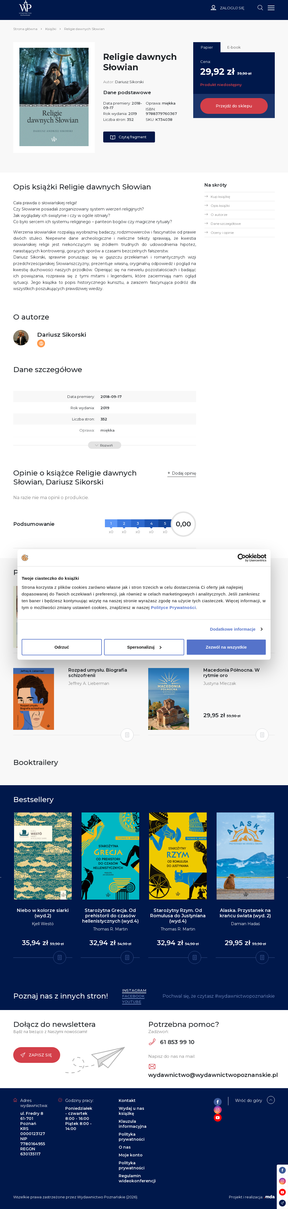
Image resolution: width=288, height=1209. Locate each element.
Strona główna (25, 29)
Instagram (134, 990)
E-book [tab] (234, 47)
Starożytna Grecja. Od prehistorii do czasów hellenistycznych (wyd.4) (110, 916)
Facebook (133, 996)
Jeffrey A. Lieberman (88, 683)
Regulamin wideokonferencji (137, 1178)
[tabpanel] (42, 885)
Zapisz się (36, 1055)
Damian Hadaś (245, 923)
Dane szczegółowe (226, 223)
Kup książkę (220, 196)
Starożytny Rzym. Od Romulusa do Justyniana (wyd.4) (178, 916)
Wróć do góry (248, 1100)
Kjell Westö (43, 923)
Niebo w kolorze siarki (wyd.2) (43, 913)
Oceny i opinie (222, 232)
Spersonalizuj (144, 646)
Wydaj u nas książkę (131, 1111)
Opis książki (220, 205)
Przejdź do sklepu (234, 105)
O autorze (219, 214)
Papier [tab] (207, 47)
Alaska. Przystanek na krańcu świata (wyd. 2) (245, 913)
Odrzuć (62, 646)
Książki (50, 29)
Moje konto (131, 1155)
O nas (125, 1147)
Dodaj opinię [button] (184, 473)
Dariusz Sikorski (129, 82)
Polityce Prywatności (173, 607)
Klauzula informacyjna (133, 1124)
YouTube (131, 1001)
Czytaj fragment (128, 137)
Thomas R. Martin (110, 929)
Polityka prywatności (132, 1137)
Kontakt (127, 1100)
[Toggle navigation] (260, 7)
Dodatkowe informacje (233, 629)
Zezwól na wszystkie (226, 646)
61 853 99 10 (171, 1042)
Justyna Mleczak (219, 683)
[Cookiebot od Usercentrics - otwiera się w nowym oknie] (241, 558)
